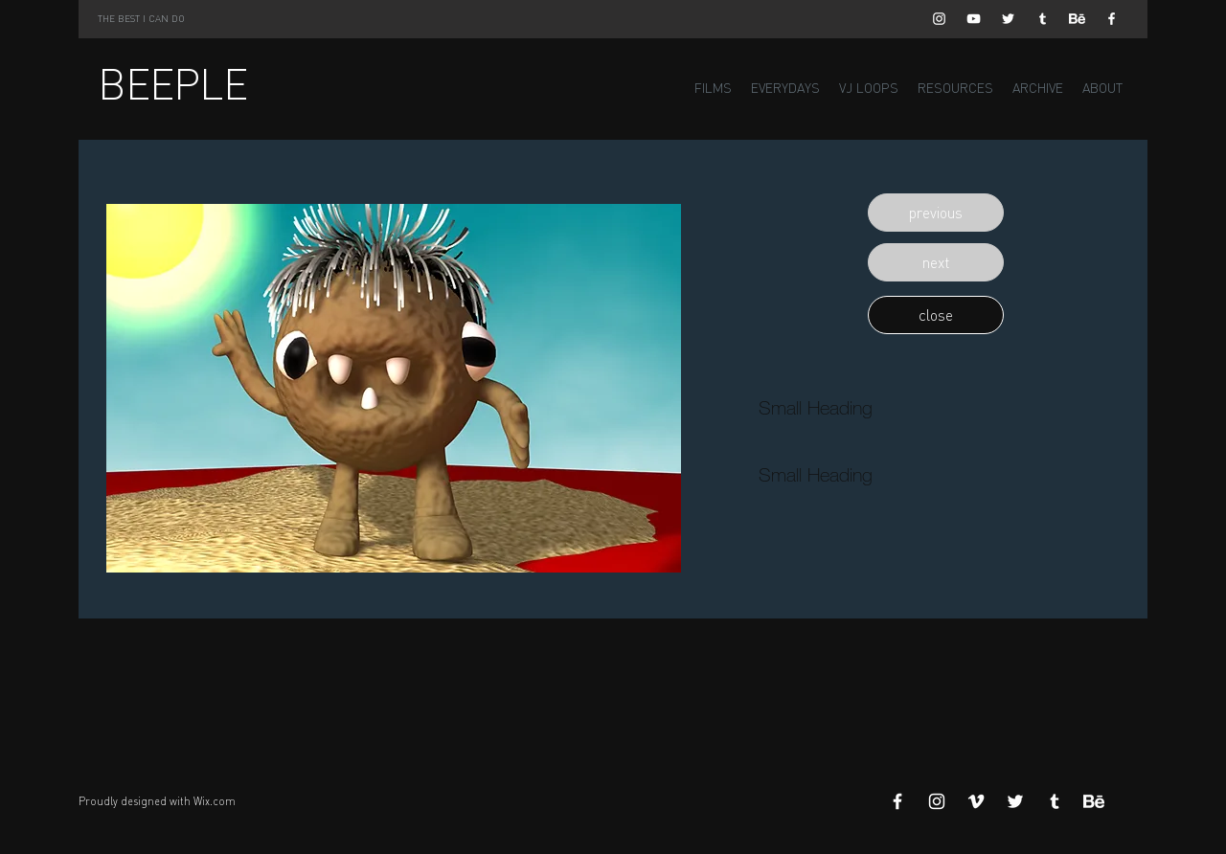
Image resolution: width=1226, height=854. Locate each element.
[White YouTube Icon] (973, 19)
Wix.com (214, 801)
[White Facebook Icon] (1111, 19)
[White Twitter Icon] (1008, 19)
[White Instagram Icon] (939, 19)
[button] (936, 212)
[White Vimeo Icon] (976, 801)
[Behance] (1077, 19)
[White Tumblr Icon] (1042, 19)
